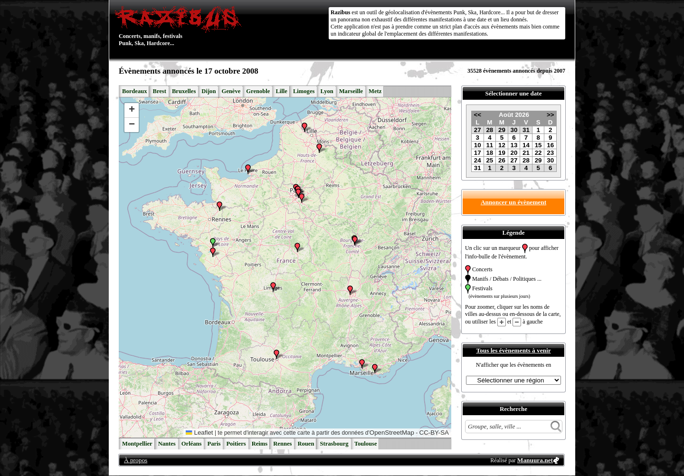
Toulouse (365, 443)
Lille (281, 91)
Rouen (305, 443)
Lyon (326, 91)
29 (501, 129)
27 (477, 129)
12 (501, 145)
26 (501, 160)
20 (514, 152)
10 (477, 145)
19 (501, 152)
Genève (230, 91)
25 (489, 160)
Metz (375, 91)
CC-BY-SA (434, 432)
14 (526, 145)
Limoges (303, 91)
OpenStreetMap (392, 432)
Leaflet (199, 432)
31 (526, 129)
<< (477, 114)
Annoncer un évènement (513, 202)
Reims (260, 443)
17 (477, 152)
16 (550, 145)
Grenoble (258, 91)
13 (514, 145)
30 (514, 129)
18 (489, 152)
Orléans (191, 443)
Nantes (167, 443)
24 (477, 160)
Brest (159, 91)
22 (538, 152)
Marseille (351, 91)
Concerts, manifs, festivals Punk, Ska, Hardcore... (180, 26)
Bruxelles (184, 91)
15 (538, 145)
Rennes (282, 443)
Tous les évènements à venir (513, 350)
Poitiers (236, 443)
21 (526, 152)
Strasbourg (334, 443)
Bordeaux (134, 91)
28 (489, 129)
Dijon (208, 91)
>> (550, 114)
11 (489, 145)
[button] (213, 243)
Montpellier (137, 443)
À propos (135, 460)
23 (550, 152)
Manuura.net (535, 460)
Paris (213, 443)
